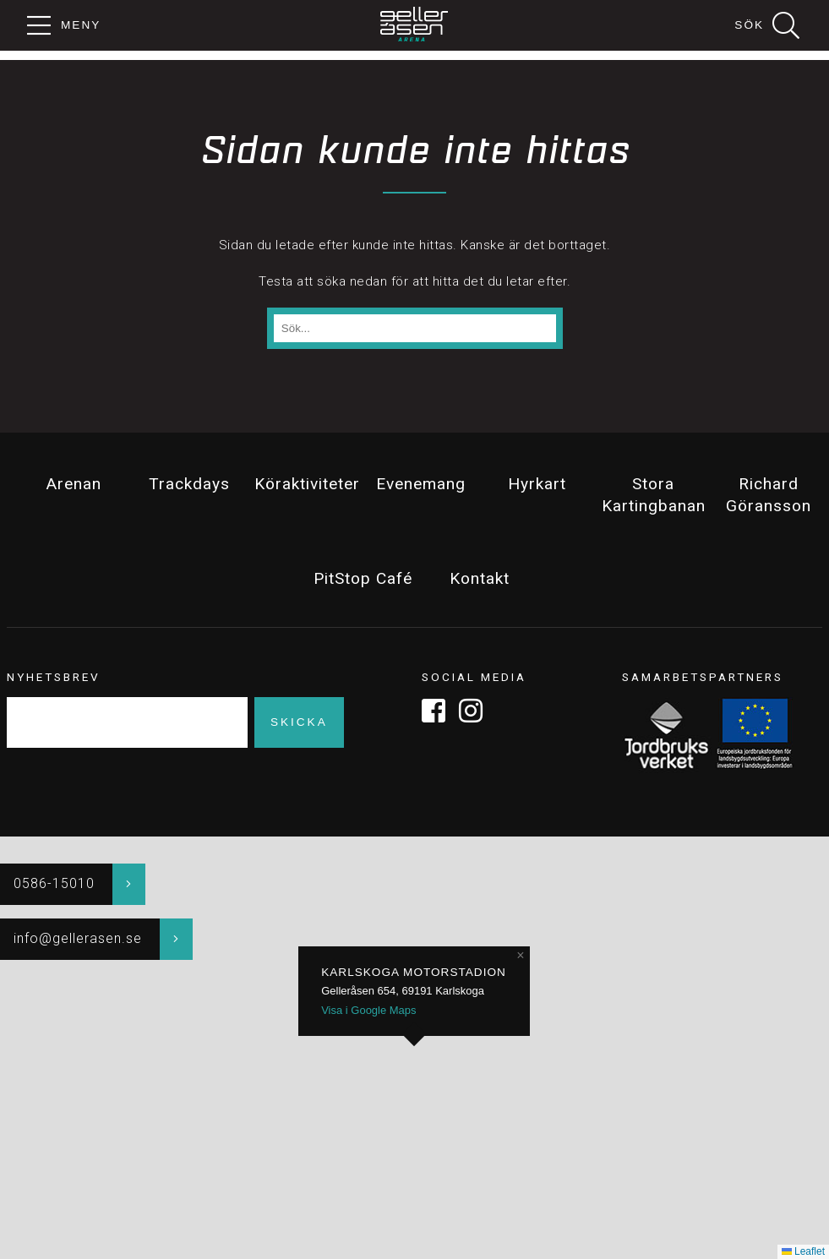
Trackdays (189, 483)
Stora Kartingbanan (653, 494)
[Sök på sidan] (415, 328)
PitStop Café (363, 578)
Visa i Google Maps (368, 1010)
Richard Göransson (768, 494)
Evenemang (421, 483)
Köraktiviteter (305, 483)
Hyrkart (537, 483)
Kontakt (480, 578)
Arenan (73, 483)
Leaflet (803, 1251)
